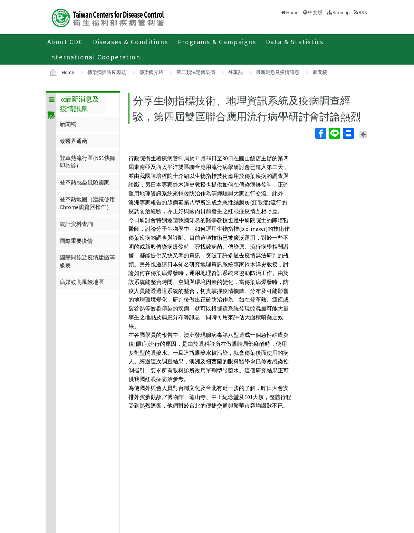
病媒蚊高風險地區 (82, 281)
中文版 (315, 12)
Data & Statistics (295, 42)
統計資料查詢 (76, 223)
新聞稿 (320, 72)
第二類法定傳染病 (195, 72)
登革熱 (235, 72)
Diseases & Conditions (130, 42)
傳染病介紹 (151, 72)
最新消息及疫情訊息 (277, 72)
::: (47, 86)
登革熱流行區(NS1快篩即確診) (87, 161)
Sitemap (341, 12)
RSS (363, 12)
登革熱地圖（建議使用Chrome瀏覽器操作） (87, 203)
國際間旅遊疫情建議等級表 (87, 261)
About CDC (65, 42)
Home (292, 12)
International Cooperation (95, 57)
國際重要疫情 (76, 240)
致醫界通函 (73, 140)
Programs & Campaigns (217, 42)
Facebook (320, 133)
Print (348, 133)
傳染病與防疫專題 (106, 72)
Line (334, 133)
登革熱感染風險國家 (84, 182)
